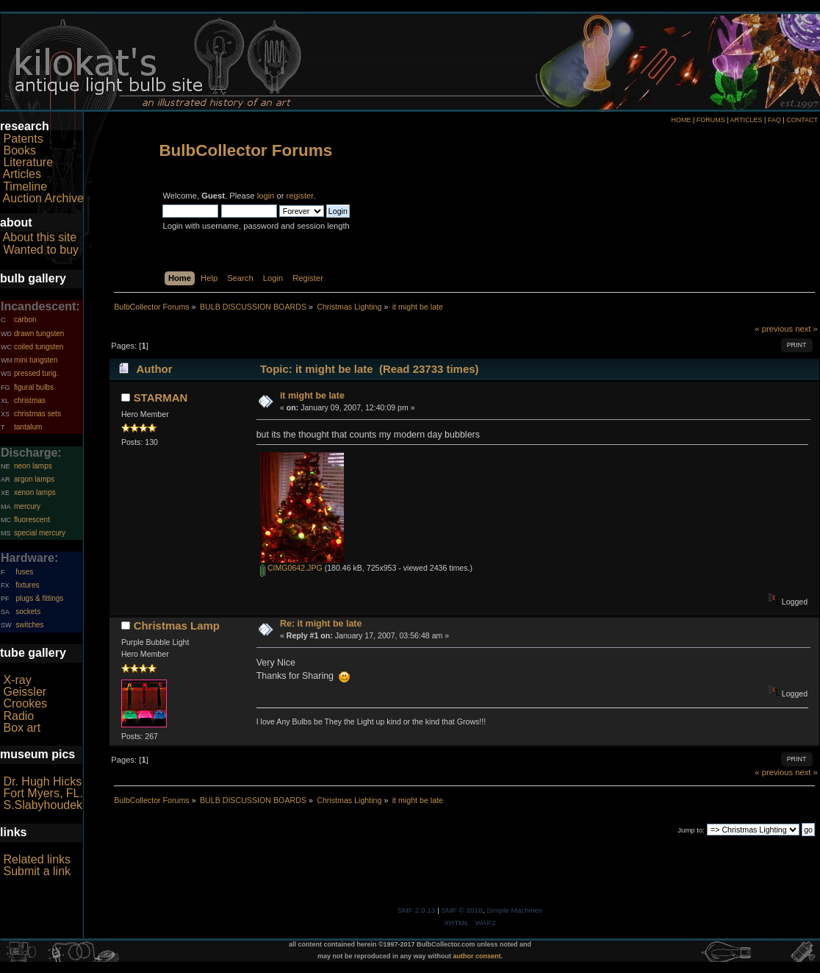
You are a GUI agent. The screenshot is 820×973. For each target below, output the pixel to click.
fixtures (27, 585)
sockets (27, 611)
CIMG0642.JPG (291, 567)
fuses (24, 572)
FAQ (774, 120)
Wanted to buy (41, 249)
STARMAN (161, 397)
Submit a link (37, 871)
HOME (681, 120)
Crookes (25, 703)
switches (29, 625)
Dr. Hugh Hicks (42, 781)
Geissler (24, 691)
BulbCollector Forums (245, 150)
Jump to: (691, 830)
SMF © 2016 (462, 910)
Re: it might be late (321, 624)
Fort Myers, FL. (42, 793)
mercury (27, 506)
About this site (40, 237)
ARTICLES (746, 120)
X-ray (17, 680)
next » (806, 328)
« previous (774, 328)
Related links (37, 859)
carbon (25, 320)
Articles (22, 174)
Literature (28, 162)
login (266, 195)
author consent (477, 956)
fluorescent (32, 520)
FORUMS (711, 120)
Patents (23, 138)
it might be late (312, 396)
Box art (21, 727)
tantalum (28, 427)
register (300, 195)
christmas (30, 400)
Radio (18, 716)
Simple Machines (514, 910)
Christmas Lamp (177, 625)
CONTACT (802, 120)
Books (19, 150)
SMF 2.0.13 (417, 910)
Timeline (25, 186)
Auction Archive (43, 198)
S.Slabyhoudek (42, 805)
